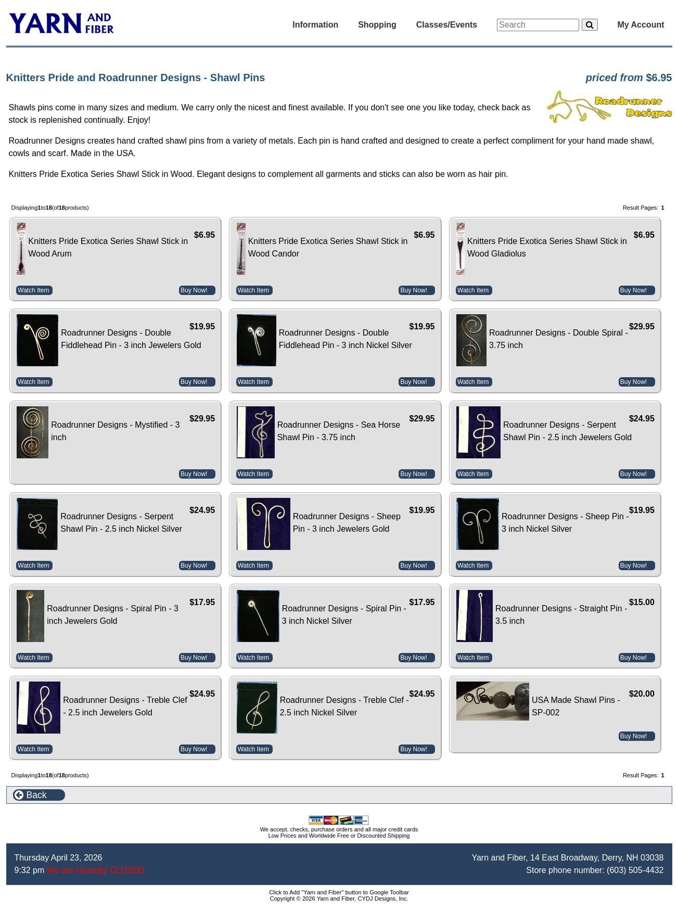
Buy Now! (194, 290)
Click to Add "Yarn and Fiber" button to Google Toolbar (339, 892)
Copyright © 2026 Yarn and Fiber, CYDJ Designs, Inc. (339, 898)
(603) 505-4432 (635, 870)
